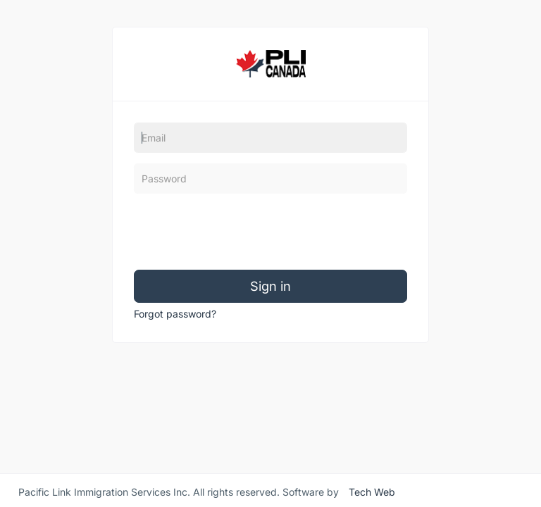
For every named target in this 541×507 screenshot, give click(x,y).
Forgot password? (175, 314)
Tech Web (372, 490)
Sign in (270, 286)
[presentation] (241, 231)
